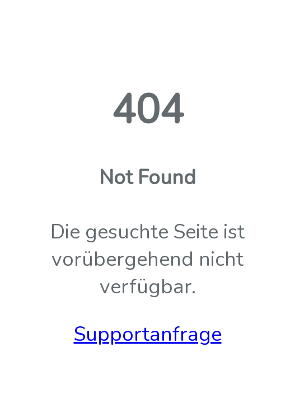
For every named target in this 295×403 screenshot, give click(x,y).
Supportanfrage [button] (148, 334)
